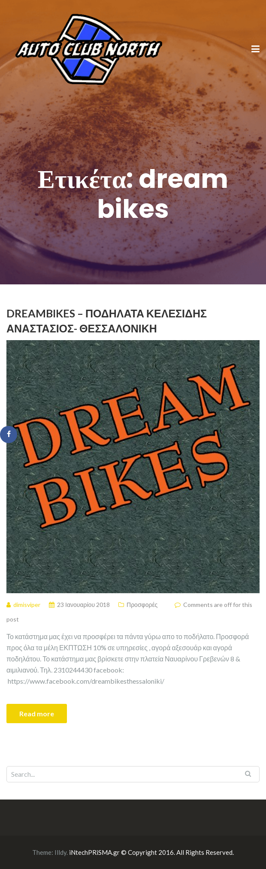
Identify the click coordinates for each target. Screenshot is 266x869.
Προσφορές (142, 604)
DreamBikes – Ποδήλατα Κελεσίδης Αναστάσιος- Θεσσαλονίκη (106, 321)
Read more (36, 713)
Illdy (60, 852)
